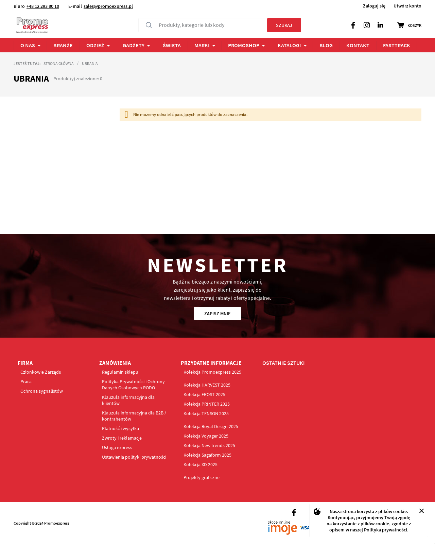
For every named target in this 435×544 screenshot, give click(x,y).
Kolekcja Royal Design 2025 (211, 426)
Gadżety (133, 45)
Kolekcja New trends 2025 (209, 445)
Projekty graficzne (202, 477)
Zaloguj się (374, 6)
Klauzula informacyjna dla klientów (128, 400)
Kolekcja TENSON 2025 (206, 413)
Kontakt (357, 45)
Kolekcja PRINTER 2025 (207, 404)
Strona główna (59, 63)
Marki (202, 45)
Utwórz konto (407, 6)
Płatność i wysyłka (120, 428)
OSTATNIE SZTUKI (283, 362)
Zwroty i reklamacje (122, 438)
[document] (369, 520)
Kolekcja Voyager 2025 (206, 436)
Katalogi (289, 45)
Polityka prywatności (385, 530)
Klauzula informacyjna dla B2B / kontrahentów (134, 416)
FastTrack (396, 45)
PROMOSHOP (243, 45)
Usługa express (117, 447)
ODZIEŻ (95, 45)
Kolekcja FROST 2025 (204, 394)
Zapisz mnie (217, 313)
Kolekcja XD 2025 (201, 464)
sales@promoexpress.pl (108, 6)
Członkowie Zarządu (41, 372)
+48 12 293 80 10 (43, 6)
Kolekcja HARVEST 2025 (207, 385)
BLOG (326, 45)
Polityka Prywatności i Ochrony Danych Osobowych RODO (133, 384)
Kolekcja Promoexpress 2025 (212, 372)
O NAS (27, 45)
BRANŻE (63, 45)
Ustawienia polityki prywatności (134, 457)
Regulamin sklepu (120, 372)
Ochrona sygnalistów (41, 391)
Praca (26, 381)
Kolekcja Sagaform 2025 (207, 455)
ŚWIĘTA (172, 45)
